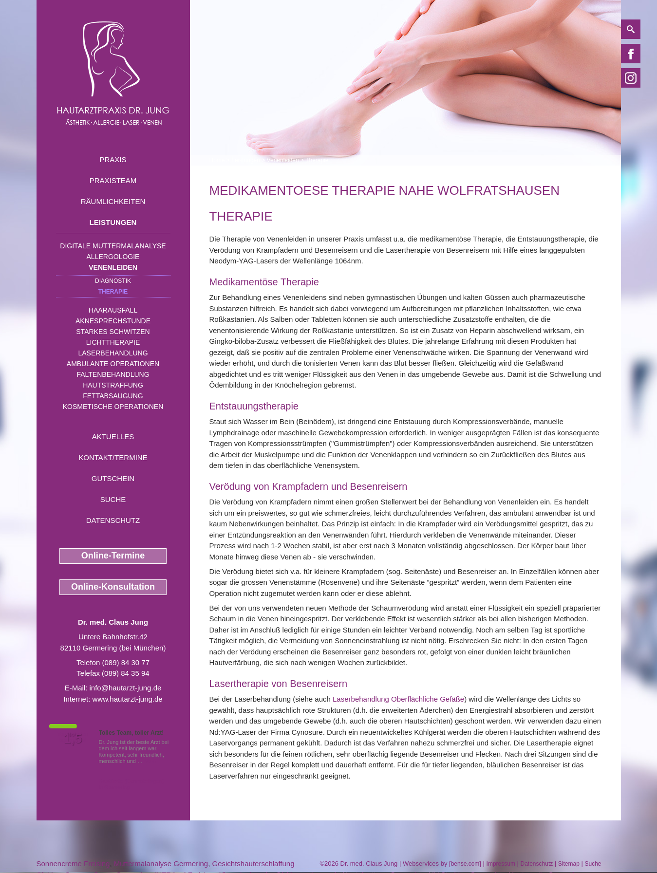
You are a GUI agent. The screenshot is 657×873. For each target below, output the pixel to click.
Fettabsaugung (113, 396)
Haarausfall (113, 310)
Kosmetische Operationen (113, 406)
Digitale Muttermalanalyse (113, 246)
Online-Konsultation (113, 587)
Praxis (112, 159)
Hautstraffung (113, 385)
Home (217, 160)
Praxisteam (113, 180)
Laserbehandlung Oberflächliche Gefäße (398, 699)
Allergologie (113, 256)
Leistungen (113, 222)
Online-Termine (113, 555)
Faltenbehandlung (112, 374)
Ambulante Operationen (113, 364)
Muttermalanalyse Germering (161, 863)
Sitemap (569, 863)
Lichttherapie (113, 342)
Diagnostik (113, 281)
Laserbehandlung (113, 353)
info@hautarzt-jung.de (126, 688)
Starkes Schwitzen (113, 331)
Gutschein (113, 478)
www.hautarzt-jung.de (127, 699)
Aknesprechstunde (112, 321)
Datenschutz (113, 520)
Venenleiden (113, 267)
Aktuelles (113, 436)
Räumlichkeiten (113, 201)
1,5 (73, 738)
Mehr (150, 761)
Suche (113, 499)
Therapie (113, 291)
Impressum (501, 863)
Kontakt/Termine (112, 457)
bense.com (465, 863)
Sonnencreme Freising (73, 863)
